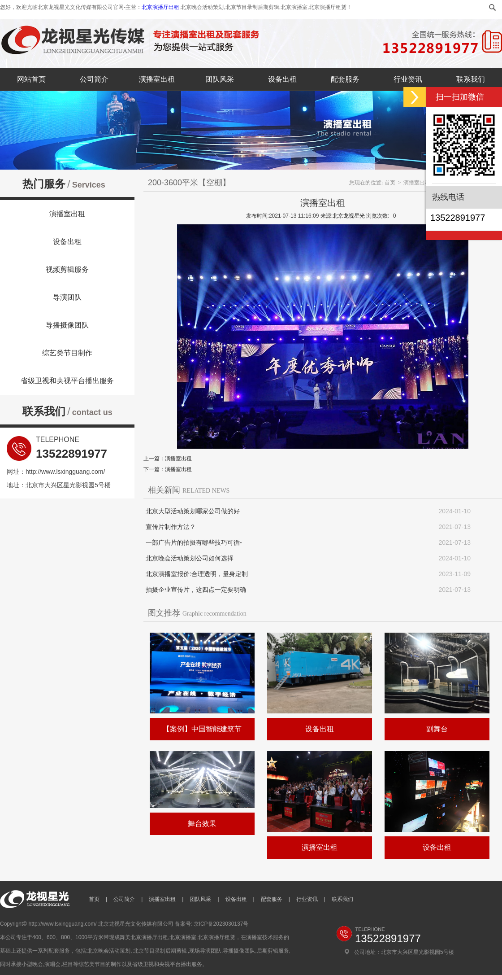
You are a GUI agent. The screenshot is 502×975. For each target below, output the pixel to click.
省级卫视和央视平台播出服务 (67, 381)
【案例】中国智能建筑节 (202, 729)
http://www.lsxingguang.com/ (65, 471)
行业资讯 (408, 79)
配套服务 (345, 79)
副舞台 (437, 729)
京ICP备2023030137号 (221, 924)
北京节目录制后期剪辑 (160, 951)
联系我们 (470, 79)
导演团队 (67, 297)
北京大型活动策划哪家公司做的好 (193, 511)
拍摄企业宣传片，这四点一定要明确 (196, 589)
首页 (390, 182)
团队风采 (219, 79)
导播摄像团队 (67, 325)
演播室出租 (157, 79)
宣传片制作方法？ (171, 526)
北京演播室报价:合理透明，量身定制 (197, 573)
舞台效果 (202, 823)
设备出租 (282, 79)
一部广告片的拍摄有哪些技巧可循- (194, 542)
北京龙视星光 (349, 216)
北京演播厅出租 (160, 7)
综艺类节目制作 (67, 353)
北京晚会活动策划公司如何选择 (190, 558)
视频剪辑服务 (67, 269)
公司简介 (94, 79)
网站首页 (31, 79)
